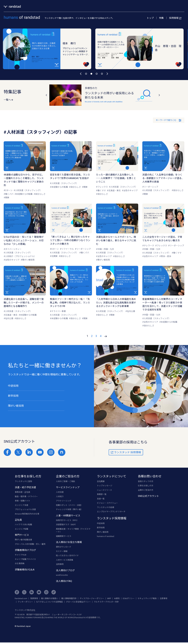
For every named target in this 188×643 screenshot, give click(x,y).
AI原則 (117, 599)
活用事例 (60, 565)
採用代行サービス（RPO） (67, 520)
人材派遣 (60, 492)
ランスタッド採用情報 (111, 518)
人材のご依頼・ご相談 (65, 482)
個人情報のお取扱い (49, 599)
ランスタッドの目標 (105, 508)
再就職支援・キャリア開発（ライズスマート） (73, 530)
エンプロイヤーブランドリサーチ (111, 512)
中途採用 (13, 385)
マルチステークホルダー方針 (106, 602)
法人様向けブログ (65, 570)
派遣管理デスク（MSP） (66, 525)
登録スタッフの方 (145, 482)
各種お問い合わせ (149, 476)
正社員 (18, 520)
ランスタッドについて (111, 476)
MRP (109, 599)
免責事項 (34, 599)
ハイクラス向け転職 (23, 525)
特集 (161, 18)
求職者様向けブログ (25, 550)
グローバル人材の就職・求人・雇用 (30, 544)
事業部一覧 (101, 495)
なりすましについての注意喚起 (49, 602)
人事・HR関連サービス (68, 515)
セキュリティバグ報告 (147, 599)
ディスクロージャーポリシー (92, 599)
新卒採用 (13, 395)
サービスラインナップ (67, 487)
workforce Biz (62, 575)
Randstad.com (21, 599)
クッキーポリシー (25, 602)
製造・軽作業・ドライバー (26, 497)
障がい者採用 (16, 405)
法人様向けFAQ (64, 581)
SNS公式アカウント (148, 496)
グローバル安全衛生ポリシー (78, 602)
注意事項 (163, 599)
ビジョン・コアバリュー (107, 503)
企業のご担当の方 (67, 476)
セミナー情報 (61, 551)
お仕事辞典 (19, 564)
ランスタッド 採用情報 (126, 452)
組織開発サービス (63, 536)
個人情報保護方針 (69, 599)
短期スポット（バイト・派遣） (69, 505)
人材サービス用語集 (64, 560)
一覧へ (8, 99)
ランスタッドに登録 (23, 482)
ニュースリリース (104, 490)
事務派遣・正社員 (22, 492)
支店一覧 (101, 499)
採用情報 (175, 18)
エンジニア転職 (21, 529)
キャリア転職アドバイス (25, 559)
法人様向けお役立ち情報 (69, 542)
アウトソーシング (63, 501)
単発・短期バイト (22, 501)
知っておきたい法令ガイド (67, 556)
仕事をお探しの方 (145, 486)
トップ (150, 18)
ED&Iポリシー (129, 599)
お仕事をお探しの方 (28, 476)
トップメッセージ (104, 486)
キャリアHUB (20, 555)
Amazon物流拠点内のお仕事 (27, 514)
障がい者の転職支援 (23, 540)
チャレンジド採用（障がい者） (69, 510)
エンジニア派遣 (21, 505)
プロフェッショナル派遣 (25, 510)
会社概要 (101, 482)
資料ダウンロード (63, 547)
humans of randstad (105, 537)
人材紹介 (60, 497)
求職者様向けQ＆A (24, 570)
